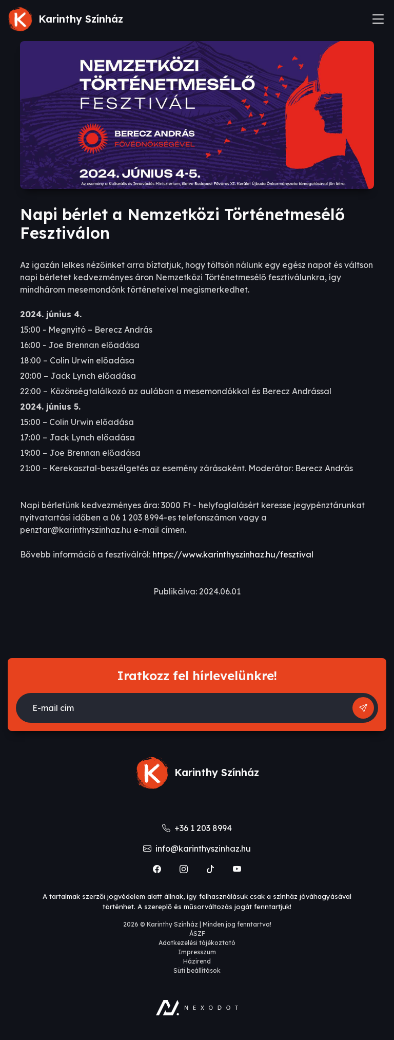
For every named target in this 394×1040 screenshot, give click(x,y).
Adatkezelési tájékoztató (197, 943)
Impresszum (197, 952)
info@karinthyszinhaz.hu (197, 848)
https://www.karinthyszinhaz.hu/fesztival (232, 554)
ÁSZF (197, 933)
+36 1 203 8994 (197, 828)
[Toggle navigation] (378, 19)
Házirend (197, 961)
